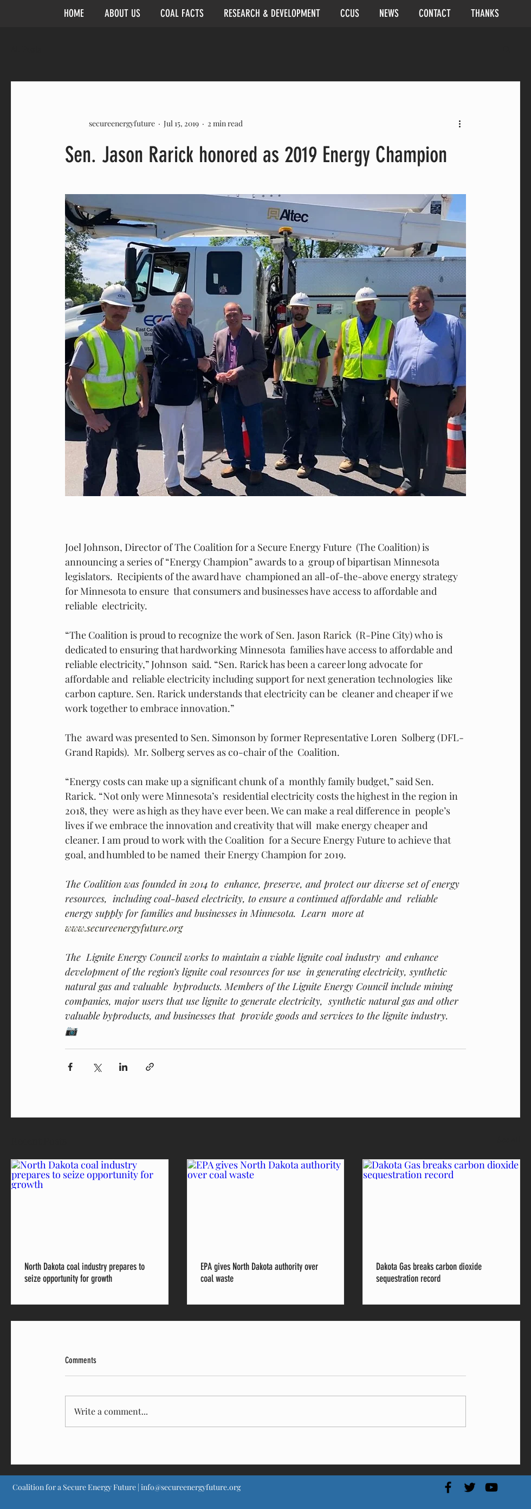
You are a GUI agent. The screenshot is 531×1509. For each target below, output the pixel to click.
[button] (506, 48)
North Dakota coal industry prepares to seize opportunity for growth (84, 1273)
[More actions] (459, 123)
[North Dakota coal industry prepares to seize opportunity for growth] (89, 1204)
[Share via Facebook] (70, 1067)
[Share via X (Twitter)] (97, 1067)
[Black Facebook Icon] (448, 1487)
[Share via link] (150, 1067)
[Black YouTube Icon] (491, 1487)
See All (508, 1139)
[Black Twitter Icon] (469, 1487)
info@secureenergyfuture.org (191, 1487)
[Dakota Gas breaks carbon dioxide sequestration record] (441, 1204)
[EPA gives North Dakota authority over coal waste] (265, 1204)
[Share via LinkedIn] (123, 1067)
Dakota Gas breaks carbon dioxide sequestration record (429, 1273)
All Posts (26, 48)
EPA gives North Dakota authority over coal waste (259, 1273)
